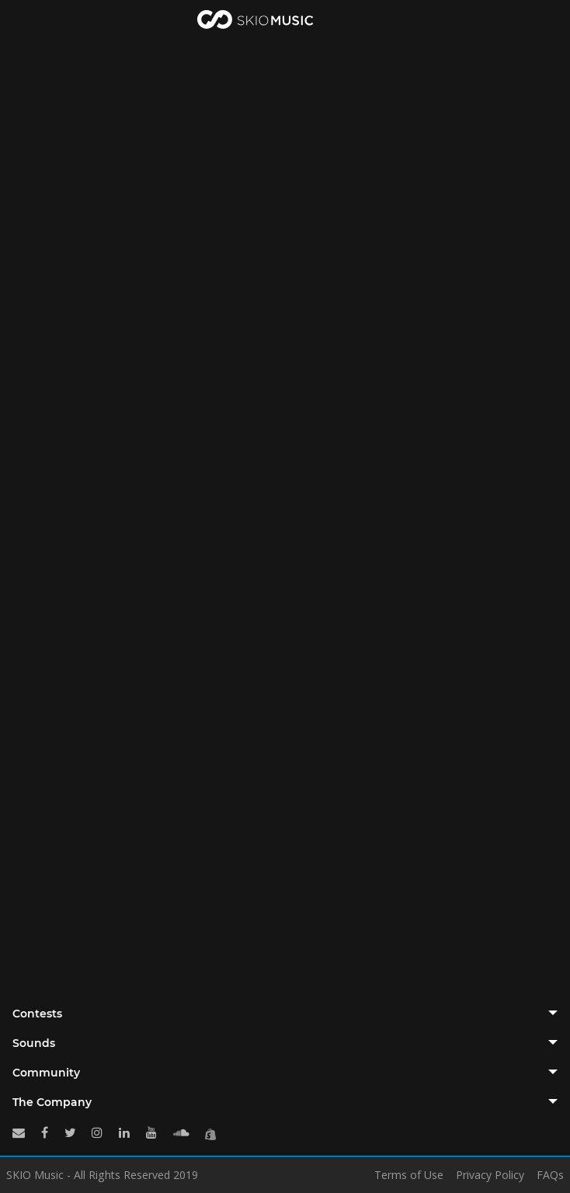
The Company (52, 1102)
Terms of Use (408, 1175)
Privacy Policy (490, 1175)
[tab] (285, 1013)
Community (46, 1073)
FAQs (550, 1175)
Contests (37, 1014)
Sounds (33, 1043)
